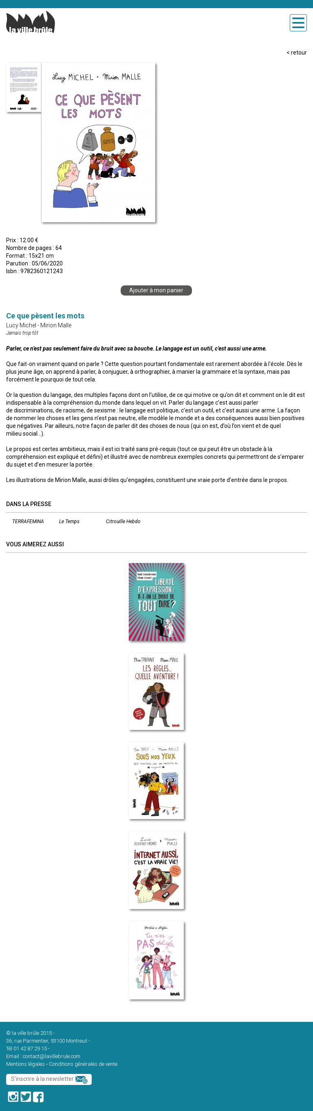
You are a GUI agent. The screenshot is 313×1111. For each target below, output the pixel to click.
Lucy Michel (21, 325)
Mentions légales (25, 1064)
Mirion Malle (55, 325)
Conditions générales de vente (83, 1064)
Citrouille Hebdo (123, 521)
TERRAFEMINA (28, 521)
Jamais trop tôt (22, 333)
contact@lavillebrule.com (51, 1056)
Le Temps (69, 521)
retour (299, 52)
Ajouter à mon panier (156, 290)
